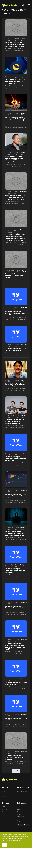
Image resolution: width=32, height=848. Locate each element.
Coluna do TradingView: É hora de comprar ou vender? (15, 349)
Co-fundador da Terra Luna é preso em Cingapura (15, 385)
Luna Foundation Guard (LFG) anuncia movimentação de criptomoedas (15, 81)
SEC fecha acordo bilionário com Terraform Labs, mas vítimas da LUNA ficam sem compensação (14, 159)
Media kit (4, 812)
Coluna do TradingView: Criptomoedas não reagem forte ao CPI (14, 757)
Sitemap (4, 809)
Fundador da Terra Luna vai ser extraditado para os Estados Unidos (15, 276)
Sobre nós (20, 812)
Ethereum (5, 796)
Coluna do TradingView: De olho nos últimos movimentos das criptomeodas (16, 720)
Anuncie (19, 809)
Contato (19, 807)
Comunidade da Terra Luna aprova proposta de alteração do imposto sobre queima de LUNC (15, 120)
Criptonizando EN (22, 791)
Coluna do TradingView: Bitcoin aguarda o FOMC (16, 683)
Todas (3, 791)
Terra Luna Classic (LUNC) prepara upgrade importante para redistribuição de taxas (15, 44)
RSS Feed (4, 807)
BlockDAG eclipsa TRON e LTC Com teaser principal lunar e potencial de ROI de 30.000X (15, 197)
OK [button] (4, 845)
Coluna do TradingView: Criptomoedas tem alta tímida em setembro (15, 458)
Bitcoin (4, 794)
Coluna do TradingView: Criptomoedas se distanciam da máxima (15, 570)
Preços (4, 814)
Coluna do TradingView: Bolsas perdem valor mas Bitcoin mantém (15, 496)
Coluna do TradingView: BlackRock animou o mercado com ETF (15, 313)
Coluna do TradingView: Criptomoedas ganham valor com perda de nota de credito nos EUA (15, 646)
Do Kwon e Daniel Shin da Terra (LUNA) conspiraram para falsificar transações (15, 421)
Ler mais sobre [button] (15, 840)
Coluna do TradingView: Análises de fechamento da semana (14, 608)
